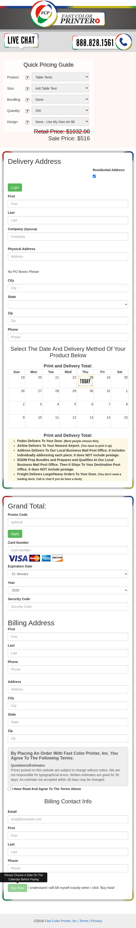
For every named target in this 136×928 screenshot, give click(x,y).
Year (11, 583)
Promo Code (17, 515)
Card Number (18, 542)
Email (12, 812)
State (12, 297)
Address (14, 682)
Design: (12, 122)
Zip (10, 313)
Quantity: (13, 111)
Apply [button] (15, 534)
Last (11, 213)
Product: (13, 77)
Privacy (96, 921)
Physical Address (21, 249)
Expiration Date (20, 566)
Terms (83, 921)
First (11, 196)
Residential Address (108, 170)
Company (22, 229)
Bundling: (14, 99)
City (11, 280)
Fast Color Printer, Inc (61, 921)
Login (15, 187)
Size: (10, 88)
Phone (13, 329)
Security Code (19, 599)
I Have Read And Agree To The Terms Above (46, 789)
